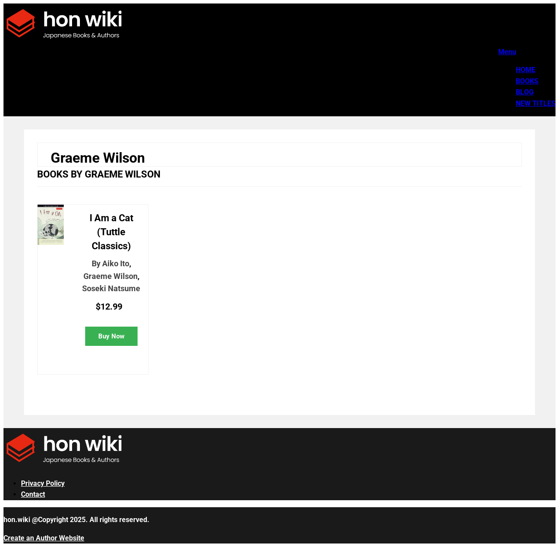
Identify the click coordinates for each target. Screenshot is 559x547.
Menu (507, 52)
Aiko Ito (115, 263)
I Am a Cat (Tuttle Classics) (111, 232)
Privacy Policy (43, 483)
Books (527, 81)
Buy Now (111, 336)
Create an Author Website (43, 538)
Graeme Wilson (110, 276)
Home (525, 70)
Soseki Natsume (111, 288)
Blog (525, 92)
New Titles (536, 103)
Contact (33, 494)
